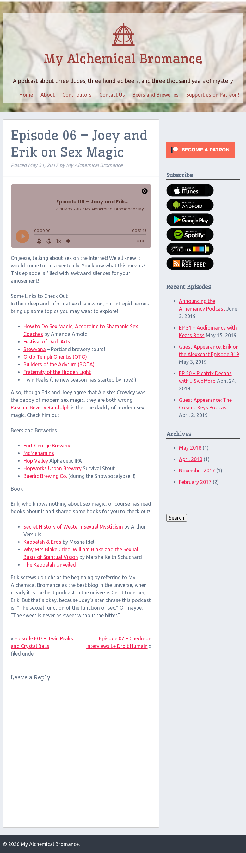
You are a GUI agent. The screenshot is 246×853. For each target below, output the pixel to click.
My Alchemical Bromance (123, 59)
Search (176, 518)
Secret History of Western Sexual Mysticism (73, 526)
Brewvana (34, 349)
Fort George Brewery (46, 445)
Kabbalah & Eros (42, 542)
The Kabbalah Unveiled (49, 565)
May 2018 (190, 448)
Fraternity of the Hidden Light (57, 372)
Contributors (77, 95)
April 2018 (190, 459)
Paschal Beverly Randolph (40, 407)
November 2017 (197, 470)
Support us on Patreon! (212, 95)
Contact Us (112, 95)
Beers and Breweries (155, 95)
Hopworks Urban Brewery (52, 468)
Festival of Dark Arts (46, 341)
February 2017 (195, 482)
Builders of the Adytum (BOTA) (59, 364)
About (47, 95)
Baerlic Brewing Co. (45, 476)
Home (26, 95)
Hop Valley (35, 461)
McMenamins (38, 453)
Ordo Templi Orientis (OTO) (55, 357)
